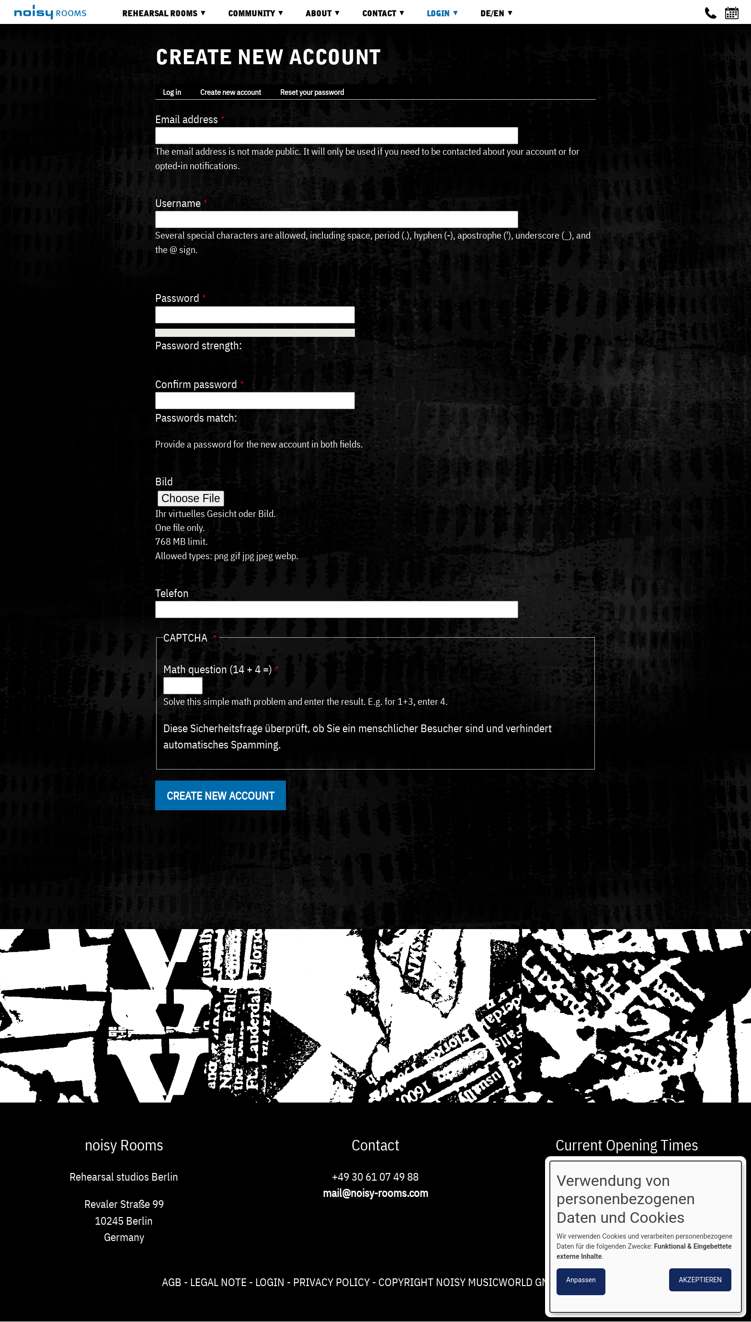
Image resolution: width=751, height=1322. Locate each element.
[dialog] (645, 1236)
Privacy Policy (331, 1282)
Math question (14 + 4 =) (217, 669)
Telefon (172, 593)
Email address (186, 119)
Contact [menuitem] (377, 17)
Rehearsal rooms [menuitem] (157, 17)
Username (178, 202)
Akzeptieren (700, 1280)
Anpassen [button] (581, 1280)
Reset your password (312, 92)
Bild (164, 481)
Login (269, 1282)
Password (177, 297)
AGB (172, 1282)
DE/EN (490, 17)
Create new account (230, 92)
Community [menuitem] (249, 17)
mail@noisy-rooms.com (375, 1192)
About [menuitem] (316, 17)
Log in (172, 92)
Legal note (218, 1282)
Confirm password (196, 384)
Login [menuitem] (435, 17)
